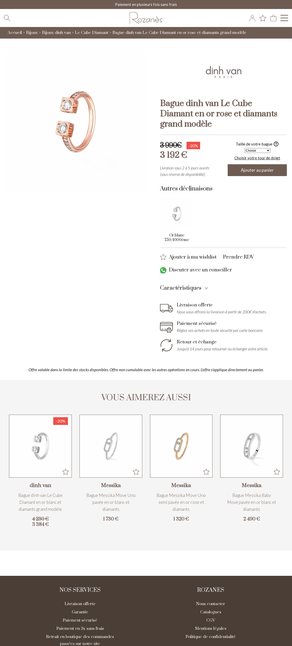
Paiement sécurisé (80, 621)
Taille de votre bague (257, 145)
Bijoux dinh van (56, 33)
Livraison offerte (80, 604)
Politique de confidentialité (210, 637)
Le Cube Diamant (91, 33)
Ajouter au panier (257, 171)
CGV (210, 621)
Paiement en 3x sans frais (80, 629)
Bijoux (32, 33)
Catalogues (210, 613)
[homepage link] (146, 18)
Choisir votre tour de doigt (257, 158)
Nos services (80, 591)
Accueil (15, 33)
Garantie (80, 613)
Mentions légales (210, 629)
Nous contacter (210, 604)
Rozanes (210, 591)
